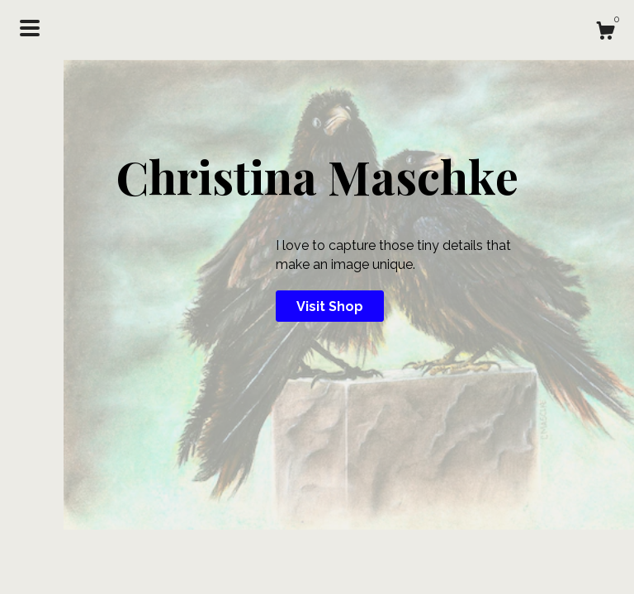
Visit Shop (329, 306)
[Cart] (605, 33)
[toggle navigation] (30, 28)
